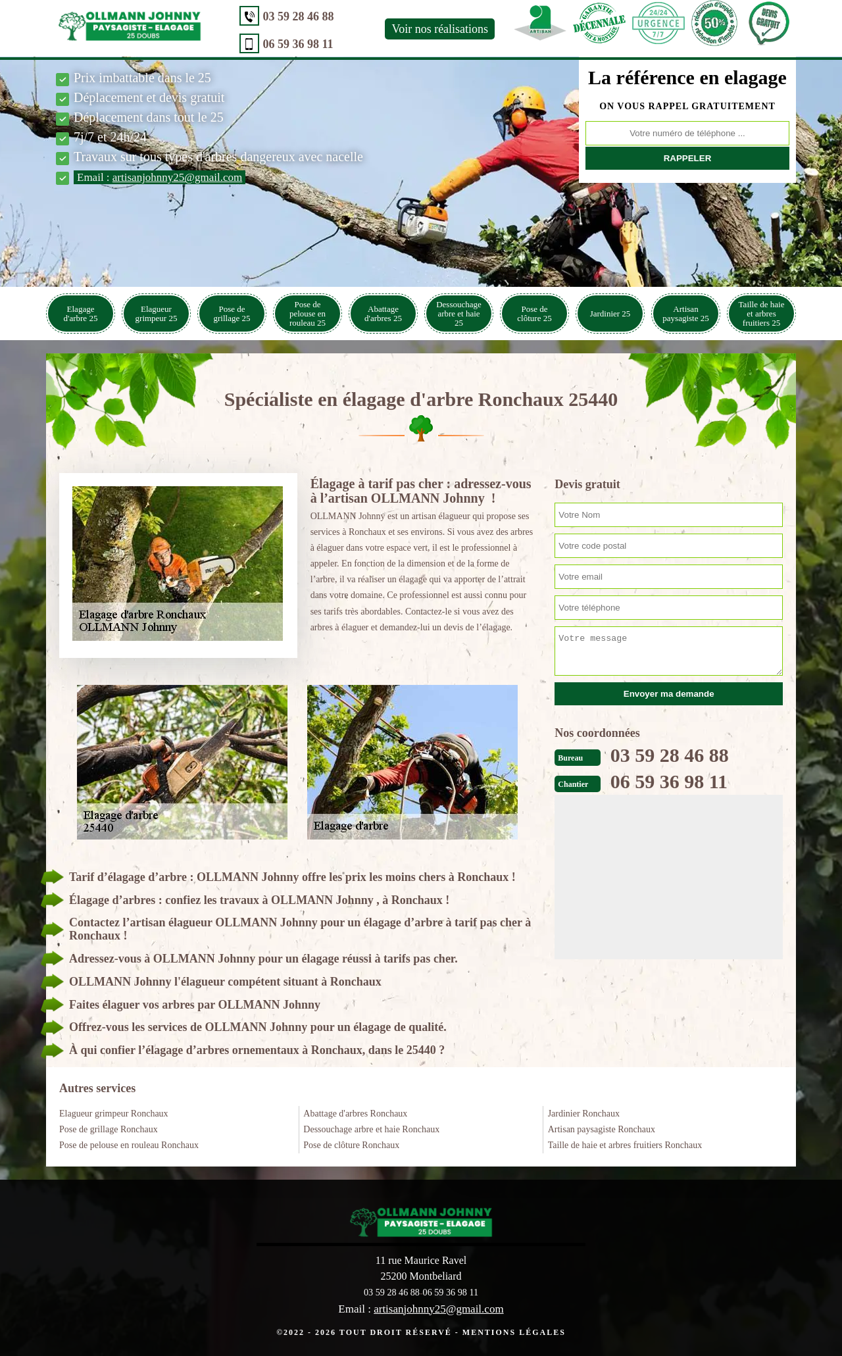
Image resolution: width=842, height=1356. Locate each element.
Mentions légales (514, 1331)
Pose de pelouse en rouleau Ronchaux (129, 1145)
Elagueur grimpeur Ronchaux (113, 1113)
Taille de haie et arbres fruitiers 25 (762, 313)
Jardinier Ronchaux (584, 1113)
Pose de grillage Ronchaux (108, 1129)
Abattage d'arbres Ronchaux (355, 1113)
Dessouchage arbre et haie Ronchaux (371, 1129)
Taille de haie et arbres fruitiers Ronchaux (625, 1145)
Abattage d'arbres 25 (383, 313)
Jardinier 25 (610, 313)
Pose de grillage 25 (232, 313)
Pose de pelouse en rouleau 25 (307, 313)
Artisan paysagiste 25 (685, 313)
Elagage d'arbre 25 (81, 313)
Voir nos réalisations (421, 29)
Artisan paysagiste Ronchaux (601, 1129)
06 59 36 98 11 (279, 44)
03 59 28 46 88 (279, 16)
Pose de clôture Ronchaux (351, 1145)
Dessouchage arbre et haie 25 (459, 313)
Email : (159, 177)
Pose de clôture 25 (534, 313)
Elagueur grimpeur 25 (157, 313)
